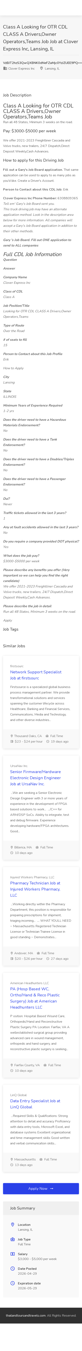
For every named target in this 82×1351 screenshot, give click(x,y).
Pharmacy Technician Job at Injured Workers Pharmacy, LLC (35, 889)
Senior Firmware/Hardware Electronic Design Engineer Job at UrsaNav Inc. (35, 778)
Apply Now (41, 1188)
